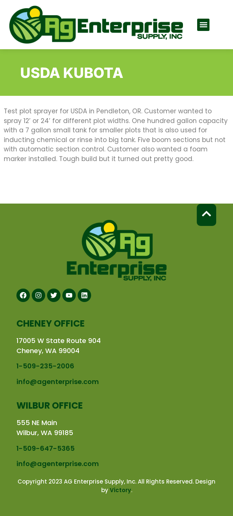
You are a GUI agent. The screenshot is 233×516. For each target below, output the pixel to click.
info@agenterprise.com (57, 381)
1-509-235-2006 (45, 366)
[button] (203, 25)
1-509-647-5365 (45, 448)
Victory (120, 490)
